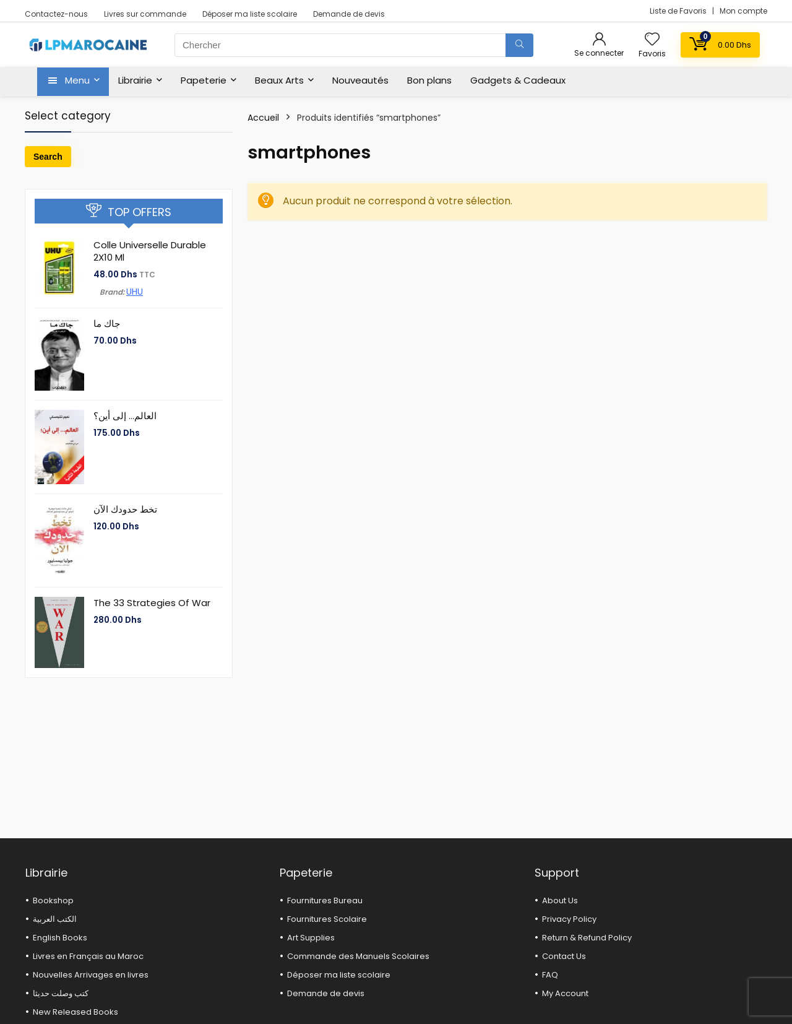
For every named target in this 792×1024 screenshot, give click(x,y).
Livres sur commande (145, 14)
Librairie (135, 80)
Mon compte (743, 11)
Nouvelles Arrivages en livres (90, 975)
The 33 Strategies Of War (151, 602)
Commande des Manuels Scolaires (358, 956)
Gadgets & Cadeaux (518, 80)
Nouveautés (360, 80)
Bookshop (53, 900)
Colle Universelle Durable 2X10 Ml (149, 251)
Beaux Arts (279, 80)
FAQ (550, 975)
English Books (60, 938)
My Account (565, 993)
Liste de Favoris (679, 11)
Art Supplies (311, 938)
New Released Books (75, 1012)
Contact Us (564, 956)
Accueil (263, 117)
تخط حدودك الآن (125, 509)
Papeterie (203, 80)
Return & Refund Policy (587, 938)
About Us (560, 900)
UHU (134, 291)
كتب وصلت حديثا (60, 993)
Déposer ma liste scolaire (249, 14)
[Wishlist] (652, 40)
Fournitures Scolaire (327, 919)
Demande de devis (349, 14)
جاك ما (106, 323)
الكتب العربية (55, 919)
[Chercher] (519, 45)
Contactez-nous (56, 14)
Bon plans (429, 80)
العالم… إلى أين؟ (125, 415)
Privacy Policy (569, 919)
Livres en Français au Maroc (88, 956)
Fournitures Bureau (325, 900)
